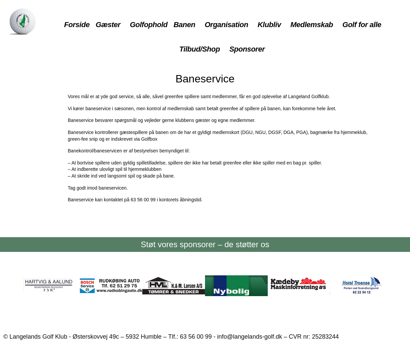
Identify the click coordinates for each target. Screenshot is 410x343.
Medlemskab (312, 24)
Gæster (108, 24)
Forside (77, 24)
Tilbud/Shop (199, 49)
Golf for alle (362, 24)
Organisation (226, 24)
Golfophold (148, 24)
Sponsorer (247, 49)
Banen (184, 24)
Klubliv (269, 24)
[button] (110, 25)
